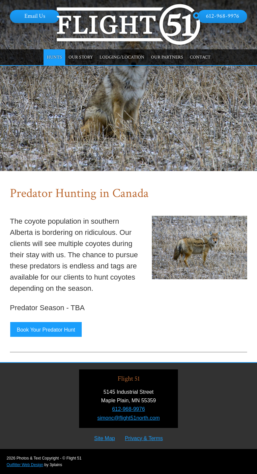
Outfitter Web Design (25, 464)
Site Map (104, 438)
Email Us (34, 16)
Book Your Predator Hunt (46, 330)
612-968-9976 (222, 16)
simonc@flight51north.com (128, 418)
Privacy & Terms (144, 438)
